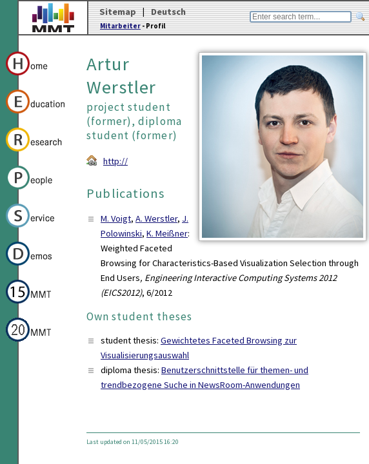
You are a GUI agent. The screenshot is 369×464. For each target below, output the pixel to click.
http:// (115, 161)
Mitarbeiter (120, 25)
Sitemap (117, 11)
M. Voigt (116, 218)
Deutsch (168, 11)
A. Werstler (156, 218)
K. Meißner (167, 233)
